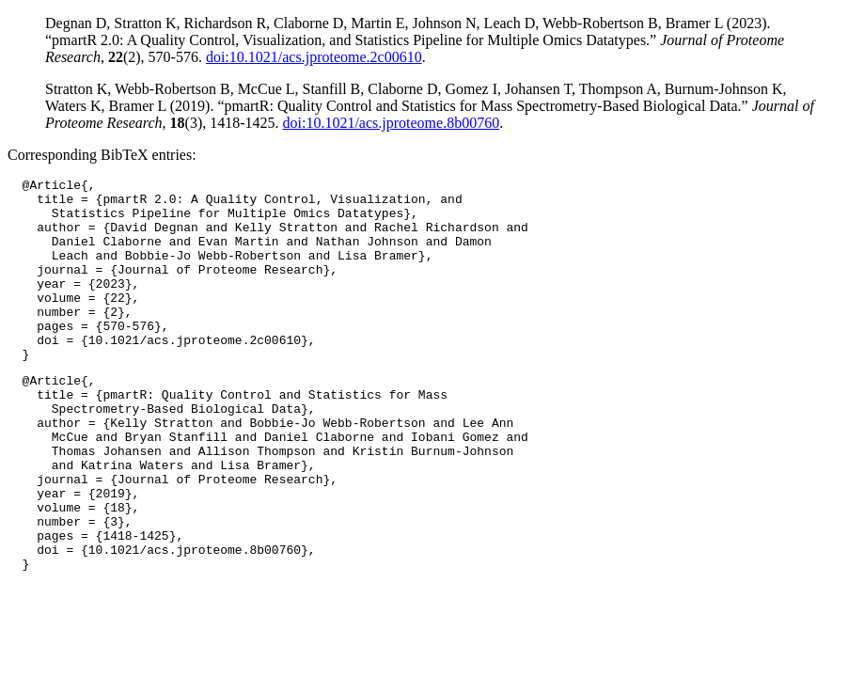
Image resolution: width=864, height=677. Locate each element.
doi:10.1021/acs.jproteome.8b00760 (391, 123)
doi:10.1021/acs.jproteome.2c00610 (314, 57)
